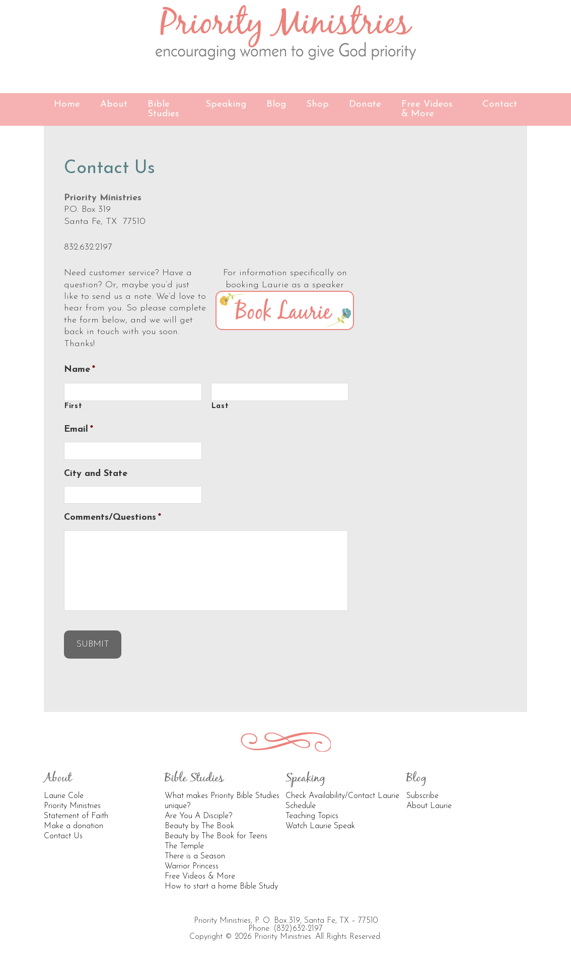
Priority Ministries (286, 32)
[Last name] (280, 392)
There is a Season (195, 856)
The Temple (184, 846)
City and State (95, 473)
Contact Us (63, 836)
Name (79, 369)
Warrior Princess (192, 866)
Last (220, 406)
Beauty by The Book (199, 826)
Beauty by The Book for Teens (216, 836)
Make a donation (73, 826)
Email (78, 429)
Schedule (301, 806)
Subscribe (422, 796)
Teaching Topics (312, 816)
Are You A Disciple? (198, 816)
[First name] (133, 392)
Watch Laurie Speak (320, 826)
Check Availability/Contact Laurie (342, 796)
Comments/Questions (112, 517)
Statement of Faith (76, 816)
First (73, 406)
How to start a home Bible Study (221, 887)
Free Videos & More (200, 876)
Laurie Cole (64, 796)
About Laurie (429, 806)
